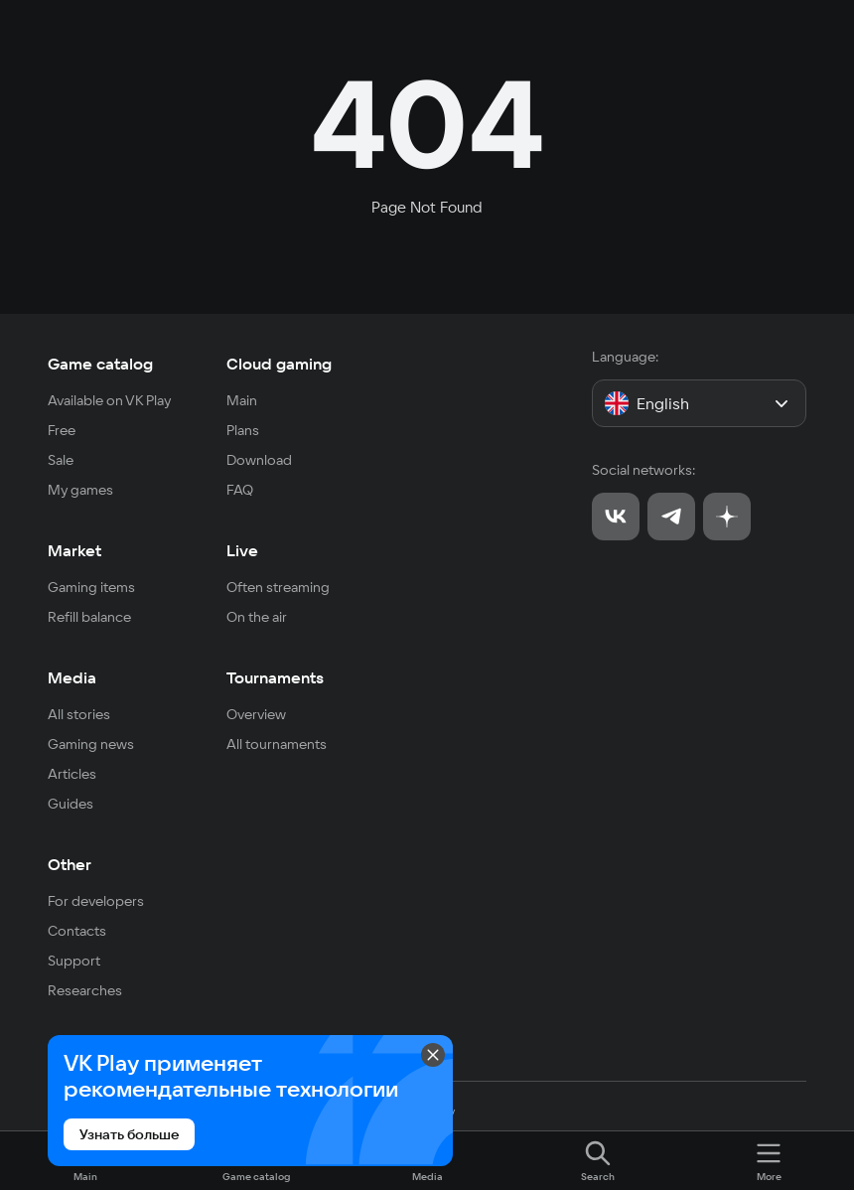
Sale (60, 460)
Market (74, 550)
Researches (85, 990)
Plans (242, 430)
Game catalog (100, 363)
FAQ (239, 490)
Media (72, 677)
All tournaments (276, 744)
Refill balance (89, 617)
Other (69, 864)
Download (259, 460)
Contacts (77, 931)
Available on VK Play (110, 400)
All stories (79, 714)
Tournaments (275, 677)
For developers (96, 901)
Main (241, 400)
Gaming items (91, 587)
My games (80, 490)
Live (242, 550)
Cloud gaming (279, 363)
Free (61, 430)
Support (74, 960)
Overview (256, 714)
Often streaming (278, 587)
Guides (70, 804)
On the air (256, 617)
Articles (72, 774)
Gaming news (91, 744)
